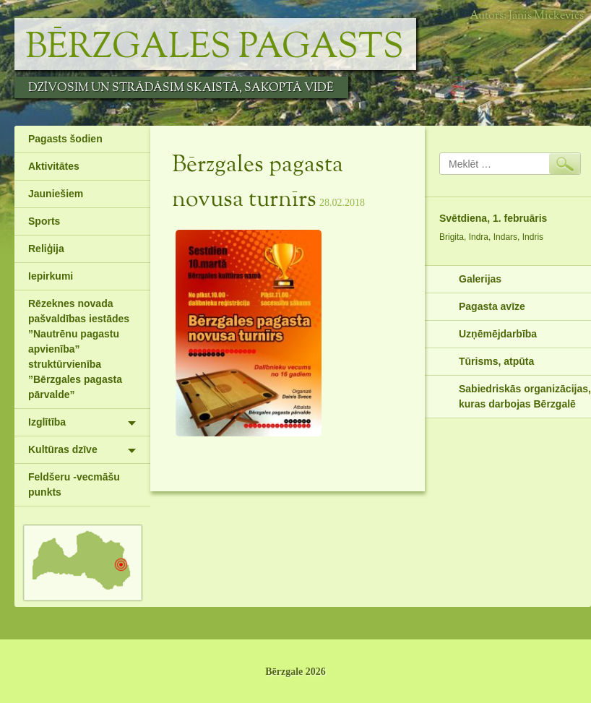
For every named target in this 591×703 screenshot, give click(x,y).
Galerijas (480, 279)
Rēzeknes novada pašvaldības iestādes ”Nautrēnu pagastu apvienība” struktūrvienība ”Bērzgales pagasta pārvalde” (78, 349)
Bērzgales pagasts (214, 47)
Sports (44, 221)
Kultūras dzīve (63, 449)
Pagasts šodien (65, 139)
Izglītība (47, 422)
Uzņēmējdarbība (498, 334)
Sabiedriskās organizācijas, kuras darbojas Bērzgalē (525, 396)
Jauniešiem (55, 193)
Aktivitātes (53, 166)
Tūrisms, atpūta (496, 361)
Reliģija (46, 248)
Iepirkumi (50, 276)
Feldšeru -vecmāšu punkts (74, 484)
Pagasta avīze (492, 306)
